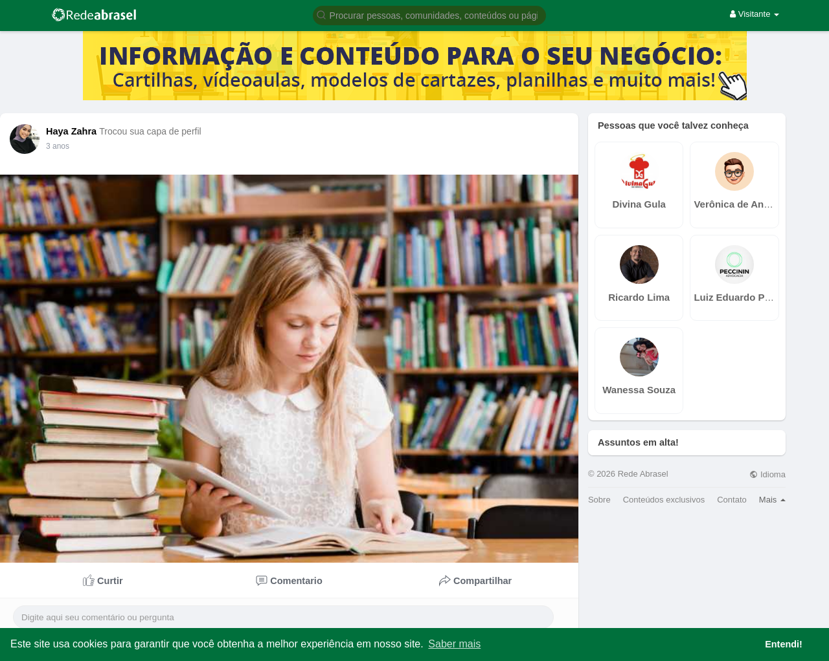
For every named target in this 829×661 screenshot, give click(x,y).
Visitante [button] (754, 14)
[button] (429, 14)
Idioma (767, 474)
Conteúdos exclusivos (664, 499)
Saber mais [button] (454, 643)
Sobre (599, 499)
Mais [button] (772, 499)
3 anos (57, 146)
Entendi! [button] (783, 644)
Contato (732, 499)
